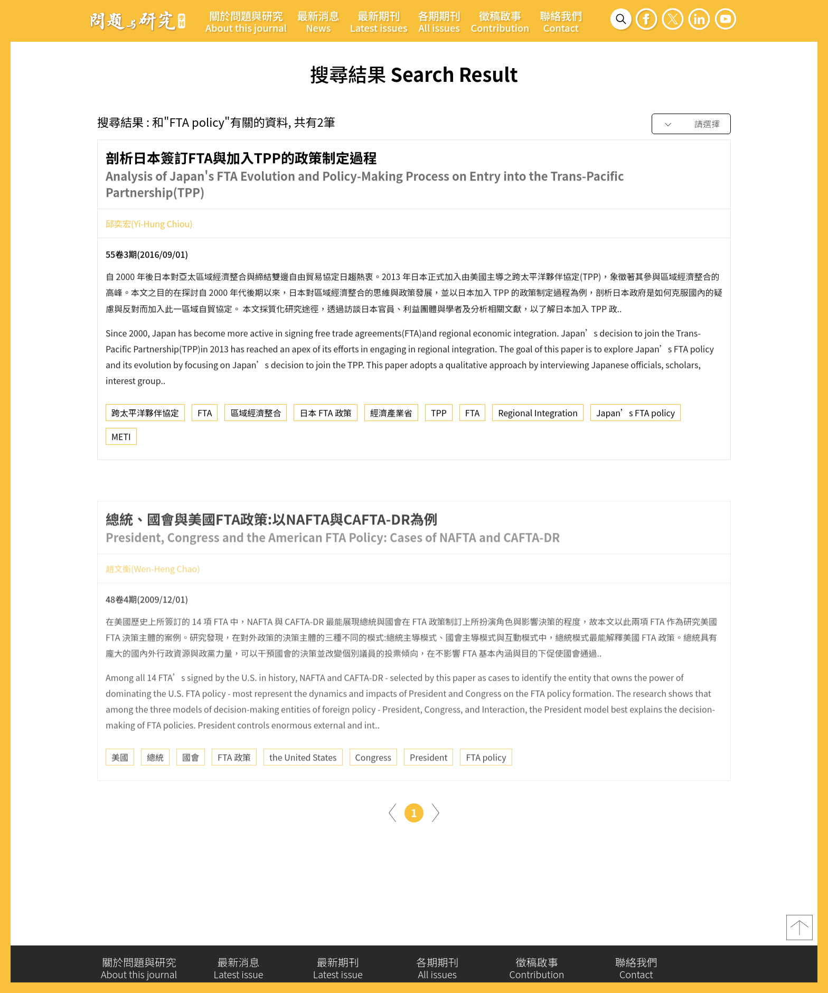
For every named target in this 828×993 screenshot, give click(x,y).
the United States (303, 789)
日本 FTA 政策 (325, 417)
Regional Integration (538, 417)
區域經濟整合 (255, 417)
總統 (155, 789)
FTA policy (486, 789)
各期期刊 (439, 21)
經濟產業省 (391, 417)
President (428, 789)
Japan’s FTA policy (635, 417)
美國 (119, 789)
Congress (373, 789)
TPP (439, 417)
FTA (204, 417)
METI (121, 441)
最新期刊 (379, 21)
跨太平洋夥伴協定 (145, 417)
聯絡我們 (561, 21)
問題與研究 (138, 20)
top (799, 932)
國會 (190, 789)
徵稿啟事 (500, 21)
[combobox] (691, 124)
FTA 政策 (234, 789)
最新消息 (318, 21)
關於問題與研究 (246, 21)
